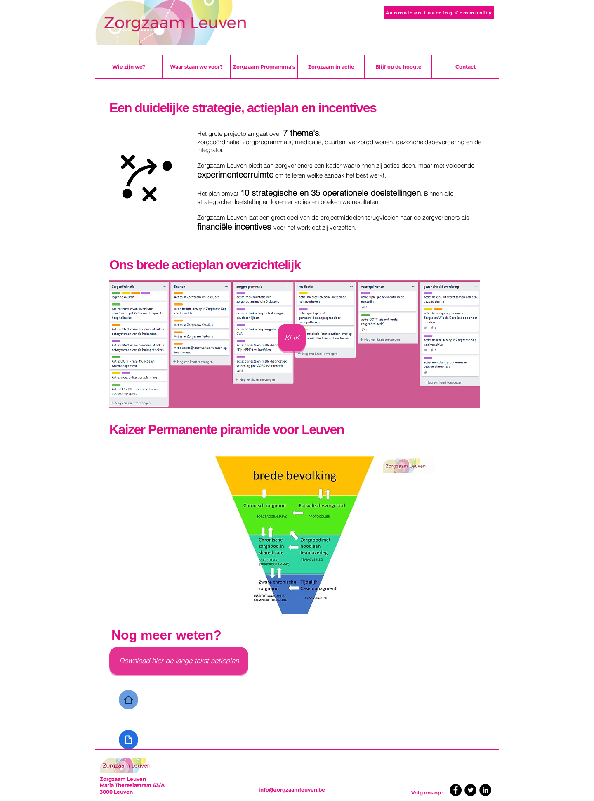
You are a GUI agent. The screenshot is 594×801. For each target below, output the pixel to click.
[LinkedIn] (485, 790)
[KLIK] (292, 337)
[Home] (128, 699)
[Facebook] (456, 790)
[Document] (128, 739)
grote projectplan (231, 133)
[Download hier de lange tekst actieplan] (178, 661)
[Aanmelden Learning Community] (439, 12)
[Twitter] (470, 790)
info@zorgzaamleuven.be (292, 790)
